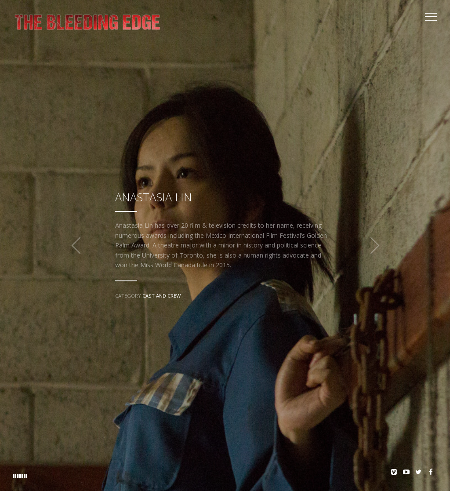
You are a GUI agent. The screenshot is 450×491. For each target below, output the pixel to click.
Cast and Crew (161, 295)
